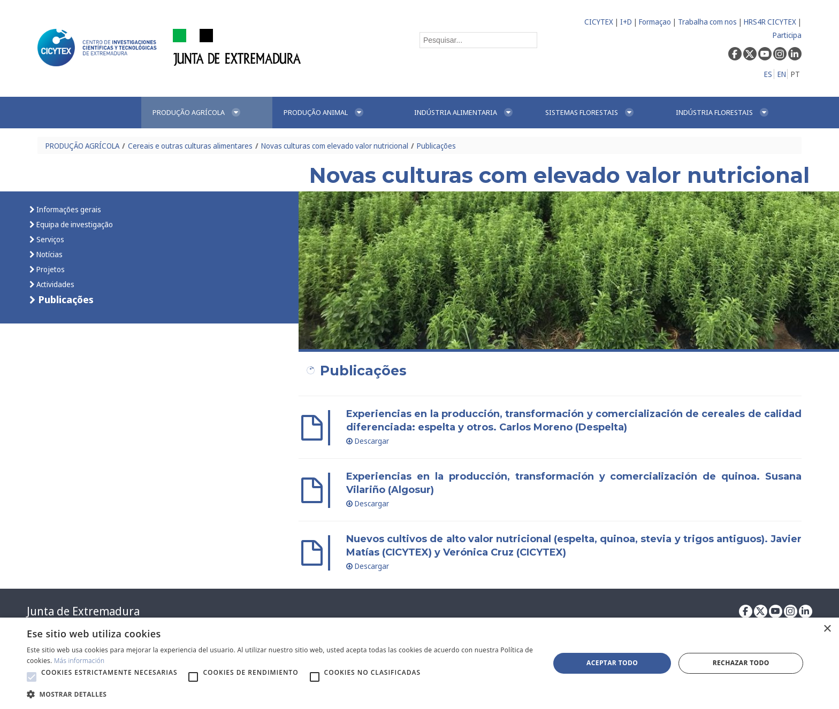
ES (768, 74)
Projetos (50, 269)
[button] (31, 677)
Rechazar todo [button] (741, 662)
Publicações (436, 146)
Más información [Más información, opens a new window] (79, 660)
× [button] (827, 629)
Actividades (54, 284)
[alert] (419, 663)
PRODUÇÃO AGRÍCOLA (82, 146)
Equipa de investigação (74, 224)
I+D (626, 22)
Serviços (49, 239)
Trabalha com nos (707, 22)
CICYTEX (598, 22)
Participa (787, 35)
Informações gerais (68, 209)
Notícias (49, 254)
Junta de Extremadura (83, 611)
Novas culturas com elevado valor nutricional (334, 146)
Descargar (367, 441)
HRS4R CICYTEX (770, 22)
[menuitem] (206, 112)
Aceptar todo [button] (612, 662)
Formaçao (655, 22)
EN (781, 74)
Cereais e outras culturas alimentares (190, 146)
